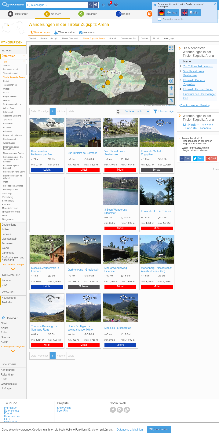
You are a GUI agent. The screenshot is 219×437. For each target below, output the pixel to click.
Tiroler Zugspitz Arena (94, 38)
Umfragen (6, 388)
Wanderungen (41, 32)
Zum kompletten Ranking (195, 105)
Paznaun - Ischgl (48, 38)
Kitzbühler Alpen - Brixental (11, 167)
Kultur (4, 342)
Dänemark (8, 253)
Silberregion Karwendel (13, 186)
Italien (5, 229)
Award (4, 328)
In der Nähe (98, 5)
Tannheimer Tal (128, 38)
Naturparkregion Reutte (13, 153)
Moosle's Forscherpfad (117, 328)
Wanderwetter (66, 32)
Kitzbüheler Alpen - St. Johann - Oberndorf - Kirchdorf (13, 159)
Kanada (6, 280)
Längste (191, 128)
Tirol (4, 62)
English (195, 12)
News (4, 323)
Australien (7, 302)
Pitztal (156, 38)
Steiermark (8, 201)
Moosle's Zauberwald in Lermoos (45, 270)
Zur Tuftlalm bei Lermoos (82, 153)
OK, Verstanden (159, 429)
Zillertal (32, 38)
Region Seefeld (9, 97)
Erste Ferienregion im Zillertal (12, 177)
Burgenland (8, 219)
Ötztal (5, 182)
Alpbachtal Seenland (12, 116)
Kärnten (6, 204)
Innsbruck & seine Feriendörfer (11, 148)
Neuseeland (9, 298)
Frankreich (8, 243)
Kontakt (8, 413)
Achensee (7, 131)
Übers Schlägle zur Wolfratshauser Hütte (80, 328)
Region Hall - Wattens (12, 135)
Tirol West (7, 120)
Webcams (89, 32)
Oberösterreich (10, 208)
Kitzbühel (7, 128)
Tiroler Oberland (70, 38)
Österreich (8, 56)
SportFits (62, 410)
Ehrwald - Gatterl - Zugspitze (151, 153)
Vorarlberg (7, 197)
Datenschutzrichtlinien (130, 429)
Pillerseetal (8, 112)
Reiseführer (20, 14)
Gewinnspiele (9, 384)
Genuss (5, 337)
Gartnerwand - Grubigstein (83, 269)
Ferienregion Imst (10, 190)
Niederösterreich (11, 212)
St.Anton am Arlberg (12, 104)
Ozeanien (8, 292)
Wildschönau (8, 108)
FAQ (7, 419)
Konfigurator (8, 370)
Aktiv (4, 332)
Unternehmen (12, 416)
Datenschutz (11, 410)
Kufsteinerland (9, 139)
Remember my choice (173, 19)
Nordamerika (11, 275)
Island (5, 248)
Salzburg (7, 193)
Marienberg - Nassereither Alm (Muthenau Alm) (156, 270)
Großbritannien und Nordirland (13, 258)
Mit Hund (207, 125)
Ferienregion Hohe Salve (14, 172)
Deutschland (9, 225)
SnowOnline (64, 408)
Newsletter (10, 422)
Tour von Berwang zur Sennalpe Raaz (44, 328)
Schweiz (6, 234)
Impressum (10, 408)
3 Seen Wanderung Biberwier (115, 211)
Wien (5, 215)
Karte (4, 379)
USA (4, 285)
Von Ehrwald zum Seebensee (114, 153)
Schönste (205, 128)
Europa (7, 51)
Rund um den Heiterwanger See (41, 153)
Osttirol (144, 38)
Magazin (12, 318)
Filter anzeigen (166, 111)
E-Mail (213, 158)
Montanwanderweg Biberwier (115, 270)
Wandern (55, 14)
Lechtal (6, 101)
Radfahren (90, 14)
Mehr (171, 39)
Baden (126, 14)
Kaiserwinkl (8, 124)
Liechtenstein (9, 239)
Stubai (112, 38)
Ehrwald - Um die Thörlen (156, 211)
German (172, 12)
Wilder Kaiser (9, 143)
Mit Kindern (191, 124)
